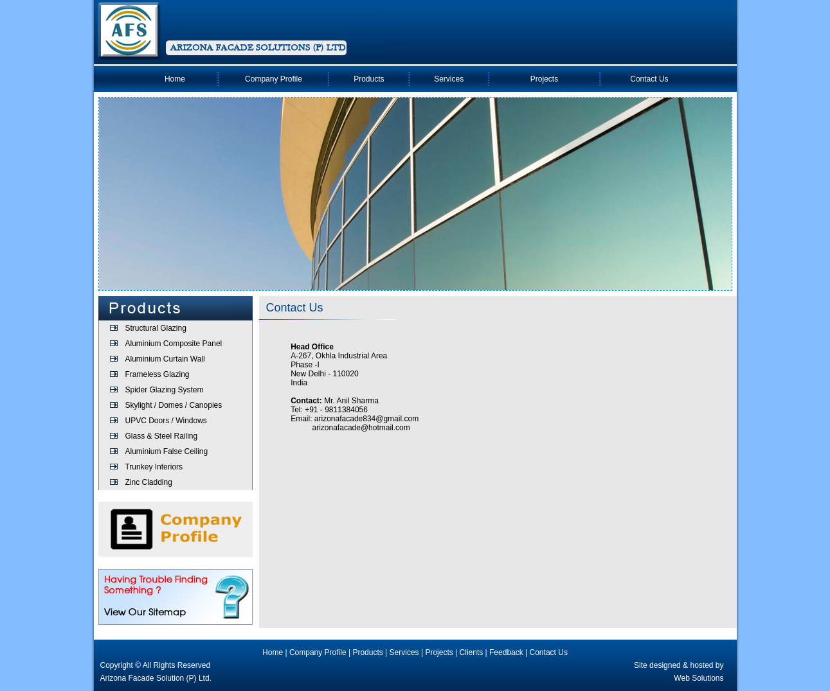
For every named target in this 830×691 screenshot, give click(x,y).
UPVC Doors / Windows (165, 420)
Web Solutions (698, 678)
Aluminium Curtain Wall (164, 358)
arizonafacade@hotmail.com (361, 427)
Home (175, 78)
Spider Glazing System (164, 389)
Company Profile (273, 78)
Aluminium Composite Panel (173, 343)
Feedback (506, 652)
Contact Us (649, 78)
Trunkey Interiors (154, 466)
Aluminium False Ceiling (166, 451)
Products (369, 78)
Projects (544, 78)
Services (449, 78)
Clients (471, 652)
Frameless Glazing (157, 374)
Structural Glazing (155, 328)
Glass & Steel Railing (161, 436)
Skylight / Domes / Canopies (173, 405)
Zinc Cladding (148, 482)
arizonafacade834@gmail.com (366, 418)
